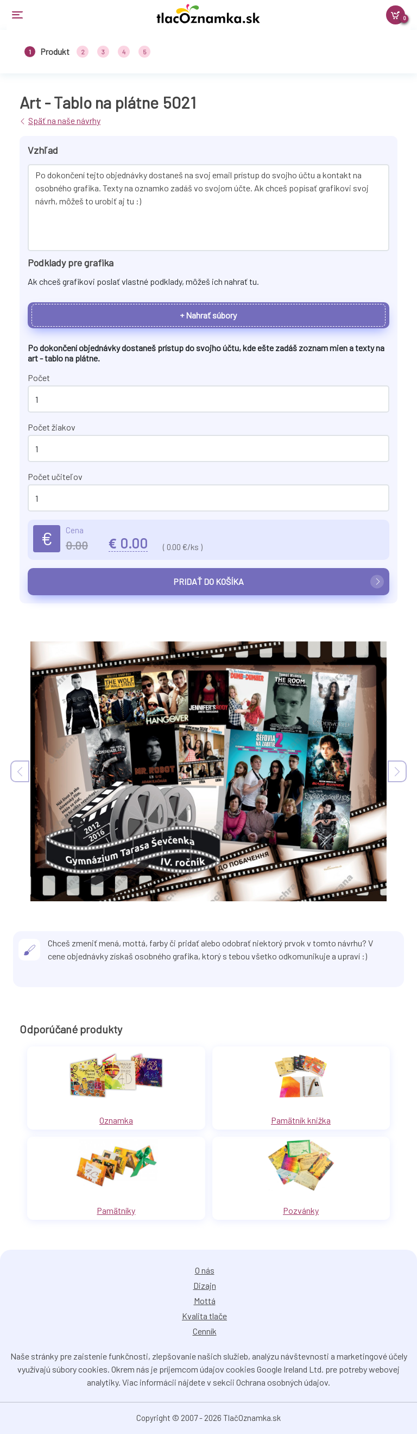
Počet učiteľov (55, 476)
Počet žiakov (51, 427)
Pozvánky (301, 1210)
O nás (204, 1270)
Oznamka (116, 1120)
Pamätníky (116, 1210)
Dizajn (204, 1285)
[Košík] (395, 14)
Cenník (205, 1331)
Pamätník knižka (301, 1120)
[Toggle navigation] (77, 15)
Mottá (205, 1300)
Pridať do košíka (278, 582)
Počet (39, 377)
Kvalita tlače (204, 1316)
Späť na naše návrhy (64, 120)
